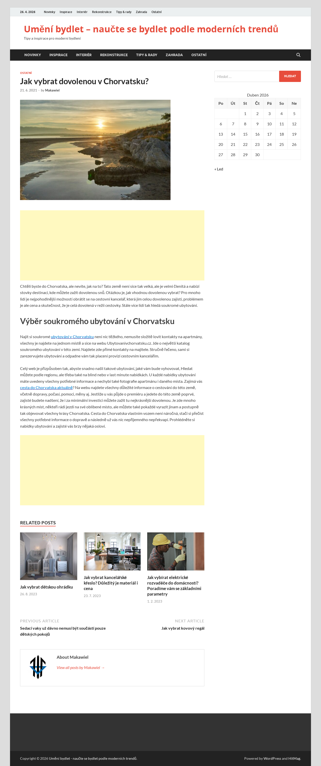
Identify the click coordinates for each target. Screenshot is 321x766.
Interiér (82, 12)
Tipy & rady (123, 12)
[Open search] (298, 55)
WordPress (272, 758)
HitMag (294, 758)
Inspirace (66, 12)
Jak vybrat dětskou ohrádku (46, 587)
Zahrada (141, 12)
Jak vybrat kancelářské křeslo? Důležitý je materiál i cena (111, 583)
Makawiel (52, 90)
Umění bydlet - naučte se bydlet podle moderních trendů (92, 758)
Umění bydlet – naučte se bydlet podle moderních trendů (151, 29)
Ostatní (156, 12)
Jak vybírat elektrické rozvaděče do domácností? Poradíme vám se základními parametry (174, 586)
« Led (218, 168)
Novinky (49, 12)
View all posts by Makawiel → (81, 667)
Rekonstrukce (102, 12)
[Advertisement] (112, 245)
